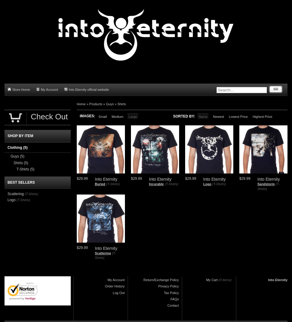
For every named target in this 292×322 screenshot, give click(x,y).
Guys (110, 104)
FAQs (174, 299)
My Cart (212, 280)
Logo (207, 184)
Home (81, 104)
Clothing (18, 148)
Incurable (156, 184)
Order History (115, 286)
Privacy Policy (168, 286)
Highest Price (262, 116)
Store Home (19, 89)
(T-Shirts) (113, 184)
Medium (117, 116)
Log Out (119, 293)
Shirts (121, 104)
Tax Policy (171, 293)
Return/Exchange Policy (161, 280)
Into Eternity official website (86, 89)
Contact (173, 305)
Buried (100, 184)
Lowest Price (238, 116)
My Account (47, 89)
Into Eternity (277, 280)
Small (102, 116)
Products (95, 104)
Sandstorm (266, 184)
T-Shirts (25, 169)
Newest (218, 116)
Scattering (103, 253)
